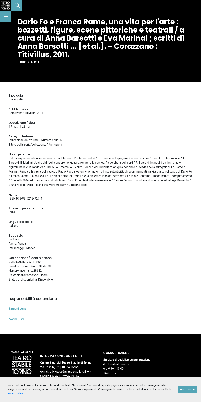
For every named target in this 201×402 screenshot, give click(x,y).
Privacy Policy (70, 376)
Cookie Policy (49, 376)
